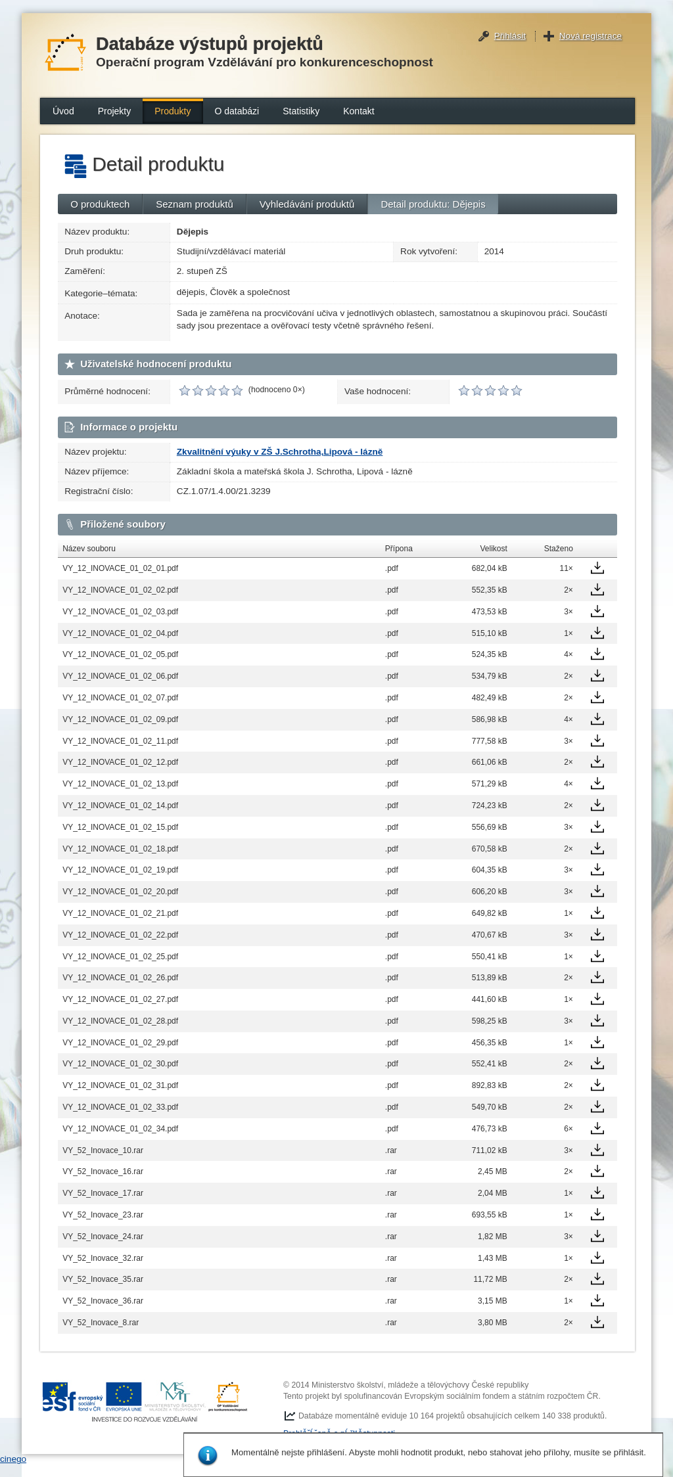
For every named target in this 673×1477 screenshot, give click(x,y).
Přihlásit (510, 36)
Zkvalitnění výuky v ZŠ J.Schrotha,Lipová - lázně (280, 452)
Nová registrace (590, 36)
